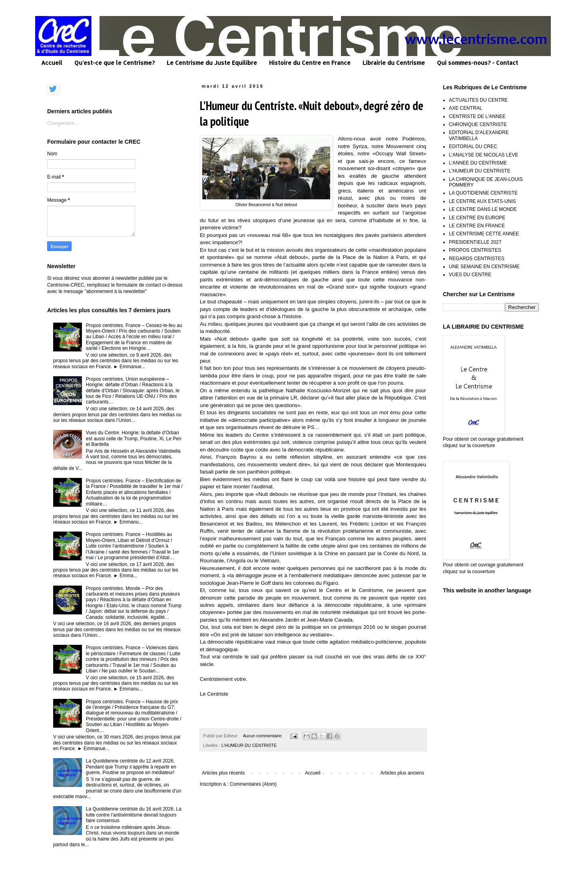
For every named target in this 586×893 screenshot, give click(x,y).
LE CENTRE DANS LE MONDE (483, 209)
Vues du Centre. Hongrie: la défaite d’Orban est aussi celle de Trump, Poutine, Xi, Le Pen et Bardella (133, 438)
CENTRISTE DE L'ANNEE (477, 116)
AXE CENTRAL (465, 108)
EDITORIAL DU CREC (473, 146)
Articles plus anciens (402, 773)
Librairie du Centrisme (394, 62)
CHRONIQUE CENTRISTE (478, 124)
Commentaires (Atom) (253, 784)
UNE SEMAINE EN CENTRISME (484, 266)
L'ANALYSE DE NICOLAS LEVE (483, 155)
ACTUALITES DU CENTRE (478, 100)
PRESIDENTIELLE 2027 (475, 242)
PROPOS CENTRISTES (475, 250)
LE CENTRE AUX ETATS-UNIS (482, 201)
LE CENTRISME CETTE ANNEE (484, 234)
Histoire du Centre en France (310, 62)
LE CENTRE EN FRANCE (477, 226)
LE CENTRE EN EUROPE (477, 218)
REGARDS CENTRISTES (476, 258)
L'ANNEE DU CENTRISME (478, 163)
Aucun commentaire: (263, 735)
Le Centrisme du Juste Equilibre (212, 62)
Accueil (51, 62)
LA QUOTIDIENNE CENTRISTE (483, 193)
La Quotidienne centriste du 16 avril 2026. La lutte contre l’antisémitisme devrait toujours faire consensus (133, 814)
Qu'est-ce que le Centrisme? (114, 62)
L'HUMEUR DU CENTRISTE (249, 745)
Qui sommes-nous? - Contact (477, 62)
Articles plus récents (223, 773)
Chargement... (62, 123)
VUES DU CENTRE (470, 274)
